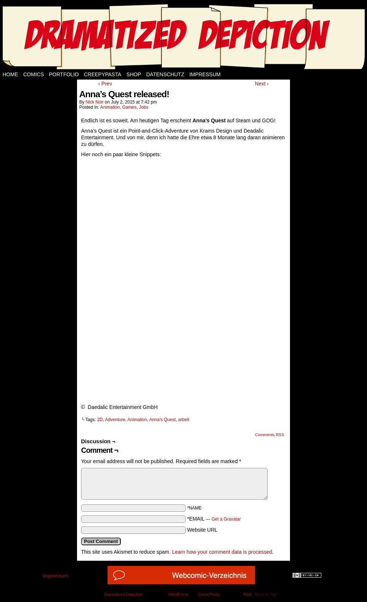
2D (100, 419)
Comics (33, 74)
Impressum (205, 74)
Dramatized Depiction (123, 594)
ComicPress (209, 594)
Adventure (115, 419)
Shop (133, 74)
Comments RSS (269, 435)
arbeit (183, 419)
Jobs (143, 107)
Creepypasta (102, 74)
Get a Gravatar (226, 519)
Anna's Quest (162, 419)
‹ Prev (105, 84)
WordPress (178, 594)
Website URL (202, 530)
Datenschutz (165, 74)
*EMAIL (214, 519)
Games (129, 107)
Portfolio (64, 74)
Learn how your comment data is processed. (222, 552)
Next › (262, 84)
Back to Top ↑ (267, 594)
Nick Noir (94, 102)
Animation (110, 107)
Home (10, 74)
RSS (247, 594)
